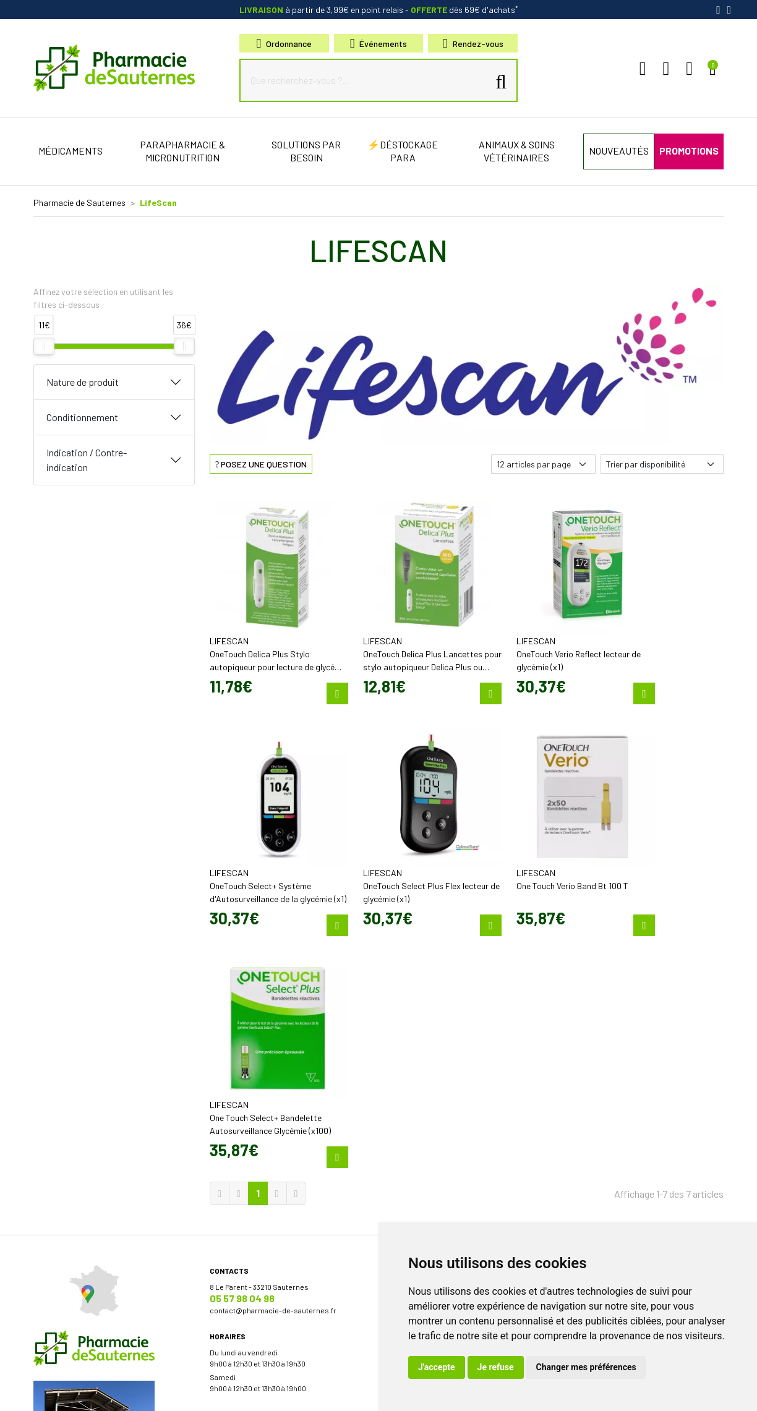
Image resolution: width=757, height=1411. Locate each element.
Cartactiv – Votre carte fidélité (435, 1110)
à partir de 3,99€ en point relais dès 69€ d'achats (378, 9)
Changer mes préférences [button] (586, 1367)
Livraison (578, 1072)
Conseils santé (411, 1197)
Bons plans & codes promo (431, 1088)
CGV (144, 1392)
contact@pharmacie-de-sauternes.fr (273, 1036)
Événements (379, 43)
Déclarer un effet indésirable (434, 1046)
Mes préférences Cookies (319, 1392)
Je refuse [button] (495, 1367)
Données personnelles (196, 1392)
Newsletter (405, 1121)
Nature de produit (82, 382)
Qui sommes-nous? (419, 1012)
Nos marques (409, 1174)
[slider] (43, 346)
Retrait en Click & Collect (603, 1061)
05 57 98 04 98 (242, 1024)
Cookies (255, 1392)
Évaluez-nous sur (635, 1167)
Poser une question (419, 1035)
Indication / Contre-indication (86, 459)
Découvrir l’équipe (416, 1024)
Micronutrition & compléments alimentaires (459, 1163)
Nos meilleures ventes (424, 1186)
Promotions (406, 1099)
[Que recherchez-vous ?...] (367, 80)
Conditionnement (82, 417)
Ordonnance (284, 43)
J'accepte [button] (436, 1367)
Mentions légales (100, 1392)
